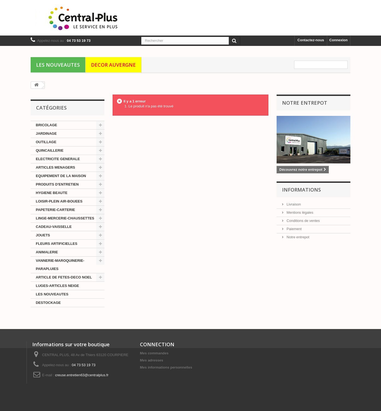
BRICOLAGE (46, 125)
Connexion (338, 40)
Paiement (294, 229)
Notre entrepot (297, 237)
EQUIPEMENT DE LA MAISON (61, 176)
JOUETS (43, 235)
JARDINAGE (46, 133)
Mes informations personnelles (166, 367)
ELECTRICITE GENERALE (58, 159)
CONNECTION (157, 344)
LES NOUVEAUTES (58, 64)
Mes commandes (154, 353)
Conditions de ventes (303, 221)
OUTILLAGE (46, 142)
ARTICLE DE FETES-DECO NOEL (64, 277)
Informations (301, 189)
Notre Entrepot (304, 102)
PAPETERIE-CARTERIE (55, 210)
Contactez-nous (310, 40)
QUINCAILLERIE (49, 150)
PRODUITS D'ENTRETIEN (57, 184)
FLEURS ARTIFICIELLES (56, 244)
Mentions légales (299, 212)
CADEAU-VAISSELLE (54, 227)
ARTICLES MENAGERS (55, 167)
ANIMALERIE (47, 252)
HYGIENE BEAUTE (52, 193)
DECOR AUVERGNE (113, 64)
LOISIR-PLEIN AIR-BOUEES (59, 201)
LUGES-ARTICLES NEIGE (57, 286)
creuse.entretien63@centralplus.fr (82, 375)
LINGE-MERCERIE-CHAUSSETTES (65, 218)
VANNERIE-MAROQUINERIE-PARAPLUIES (60, 265)
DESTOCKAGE (48, 303)
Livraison (293, 204)
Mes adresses (151, 360)
